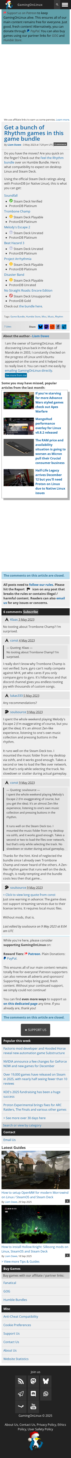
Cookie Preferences (17, 1325)
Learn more (62, 119)
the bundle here (30, 306)
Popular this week (17, 1041)
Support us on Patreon (20, 13)
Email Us (9, 1140)
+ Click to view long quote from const (29, 895)
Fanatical (9, 1283)
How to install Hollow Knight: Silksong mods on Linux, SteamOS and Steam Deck (36, 1246)
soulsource (18, 712)
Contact (9, 1132)
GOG (55, 36)
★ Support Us (35, 1030)
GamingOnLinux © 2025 (35, 1416)
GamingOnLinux (29, 5)
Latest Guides (14, 1147)
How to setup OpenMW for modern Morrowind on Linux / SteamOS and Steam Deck (36, 1192)
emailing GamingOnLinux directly (28, 370)
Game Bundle (17, 316)
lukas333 (16, 696)
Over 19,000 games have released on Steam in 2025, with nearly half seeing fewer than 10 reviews (35, 1079)
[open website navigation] (65, 4)
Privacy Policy (46, 1425)
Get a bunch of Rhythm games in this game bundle (34, 132)
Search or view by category (22, 1125)
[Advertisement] (35, 81)
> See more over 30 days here (24, 1118)
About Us (10, 1350)
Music (51, 316)
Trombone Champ (17, 211)
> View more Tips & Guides (21, 1261)
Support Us (11, 1333)
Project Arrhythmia (17, 259)
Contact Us (11, 1342)
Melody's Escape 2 (17, 227)
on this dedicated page (20, 1004)
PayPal (33, 31)
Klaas (14, 619)
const (14, 640)
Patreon (32, 954)
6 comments (60, 144)
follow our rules (41, 585)
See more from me (15, 375)
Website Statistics (16, 1359)
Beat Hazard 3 (14, 243)
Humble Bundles (15, 1300)
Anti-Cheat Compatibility (20, 1316)
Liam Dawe (14, 144)
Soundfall (11, 195)
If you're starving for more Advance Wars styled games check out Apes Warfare (49, 402)
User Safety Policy (40, 1429)
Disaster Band (14, 275)
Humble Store (12, 40)
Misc (44, 316)
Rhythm (59, 316)
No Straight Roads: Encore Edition (28, 290)
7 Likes (7, 326)
